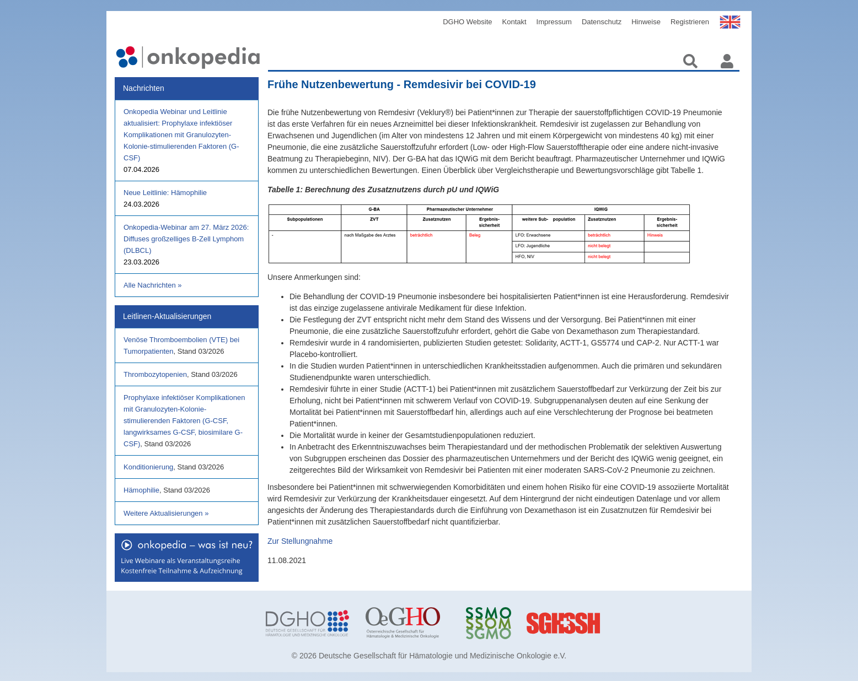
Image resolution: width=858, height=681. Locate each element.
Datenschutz (601, 22)
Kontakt (514, 22)
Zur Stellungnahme (300, 541)
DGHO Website (467, 22)
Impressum (554, 22)
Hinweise (646, 22)
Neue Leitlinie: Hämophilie (165, 192)
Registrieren (690, 22)
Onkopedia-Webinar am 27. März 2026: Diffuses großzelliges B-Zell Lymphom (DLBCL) (186, 239)
